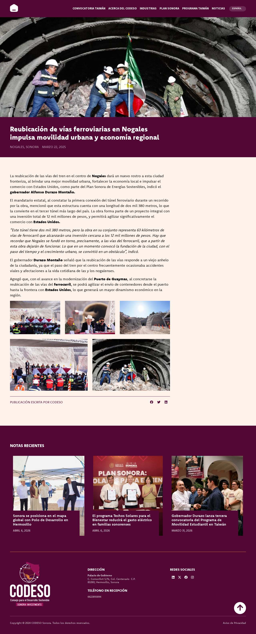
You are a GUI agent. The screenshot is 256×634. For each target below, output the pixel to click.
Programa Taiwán (195, 8)
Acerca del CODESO (122, 8)
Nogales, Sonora (24, 147)
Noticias (218, 8)
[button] (151, 402)
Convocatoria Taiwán (89, 8)
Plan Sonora (169, 8)
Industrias (148, 8)
